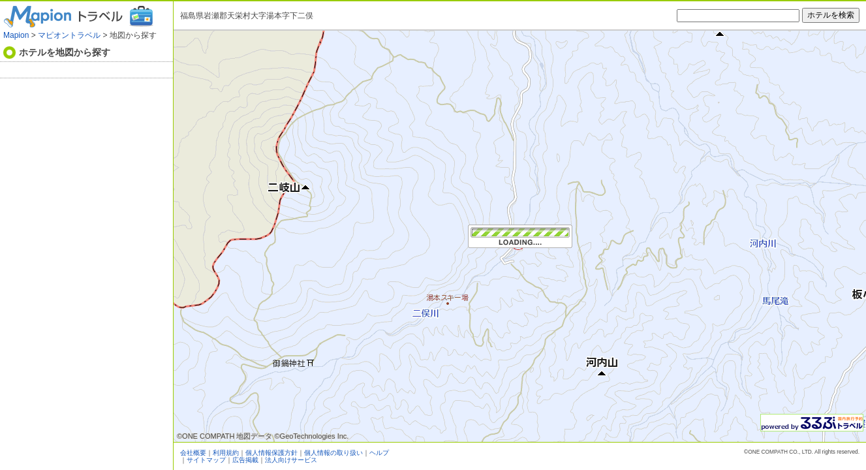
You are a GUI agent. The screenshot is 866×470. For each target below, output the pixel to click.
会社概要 (193, 452)
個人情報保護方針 (271, 452)
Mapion (16, 35)
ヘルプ (379, 452)
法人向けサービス (291, 459)
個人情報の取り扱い (333, 452)
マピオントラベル (69, 35)
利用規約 (226, 452)
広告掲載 (245, 459)
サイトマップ (206, 459)
